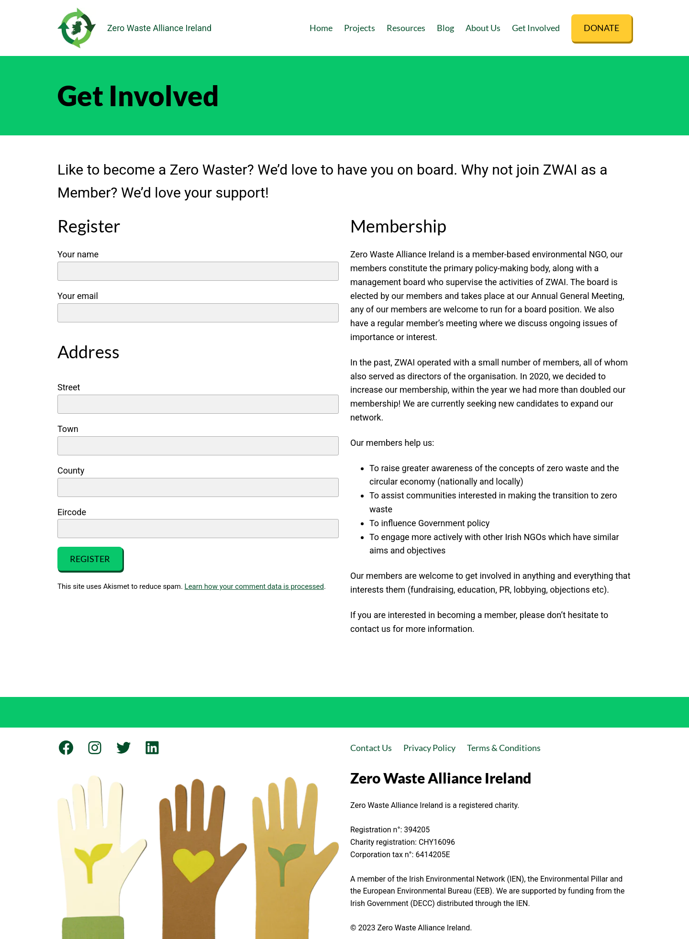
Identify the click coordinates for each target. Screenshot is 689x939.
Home (321, 27)
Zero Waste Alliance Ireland (159, 28)
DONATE (601, 27)
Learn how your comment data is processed (254, 586)
